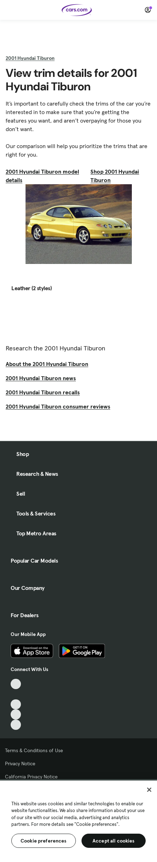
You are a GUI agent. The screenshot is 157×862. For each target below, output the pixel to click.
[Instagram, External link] (16, 714)
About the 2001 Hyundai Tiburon (47, 363)
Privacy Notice (20, 763)
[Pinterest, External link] (16, 725)
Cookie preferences (44, 841)
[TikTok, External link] (16, 684)
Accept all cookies (113, 841)
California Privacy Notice (31, 776)
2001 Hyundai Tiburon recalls (43, 392)
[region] (78, 820)
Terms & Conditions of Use (34, 750)
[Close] (149, 790)
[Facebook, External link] (16, 694)
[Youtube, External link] (16, 704)
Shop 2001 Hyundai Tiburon (114, 176)
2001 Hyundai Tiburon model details (42, 176)
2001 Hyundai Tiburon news (41, 378)
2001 (30, 58)
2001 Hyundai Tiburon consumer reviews (58, 406)
